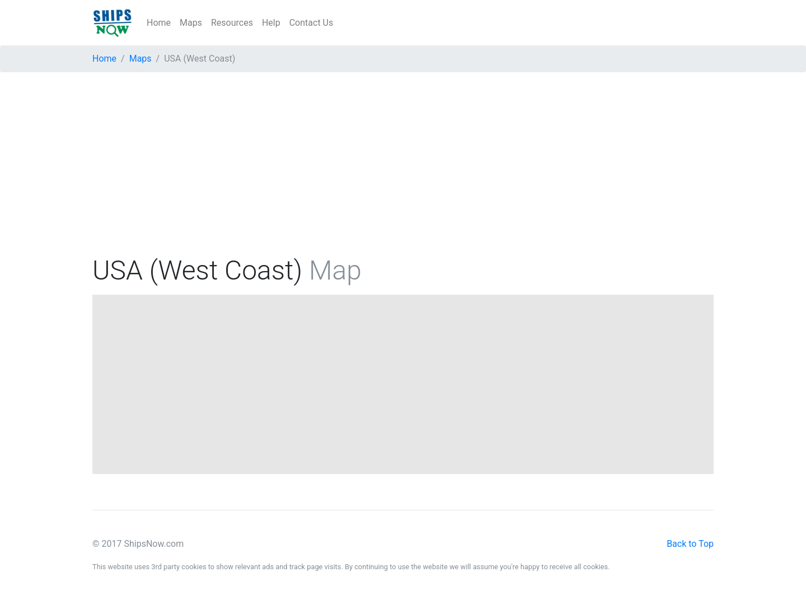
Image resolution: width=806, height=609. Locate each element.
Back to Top (690, 543)
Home (159, 22)
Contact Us (311, 22)
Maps (191, 22)
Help (271, 22)
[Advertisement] (403, 168)
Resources (232, 22)
